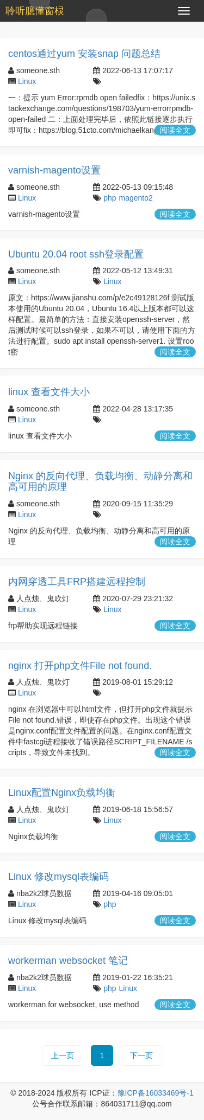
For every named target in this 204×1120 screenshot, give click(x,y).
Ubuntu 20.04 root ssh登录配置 (76, 254)
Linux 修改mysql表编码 (58, 876)
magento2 (136, 198)
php (109, 198)
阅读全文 (175, 130)
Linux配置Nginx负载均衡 (61, 792)
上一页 (62, 1055)
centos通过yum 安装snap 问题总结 (84, 53)
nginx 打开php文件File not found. (80, 665)
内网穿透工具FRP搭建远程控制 (76, 581)
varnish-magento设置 (54, 170)
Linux (27, 81)
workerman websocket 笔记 (68, 960)
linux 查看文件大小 (49, 392)
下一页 (141, 1055)
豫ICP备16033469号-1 (156, 1093)
